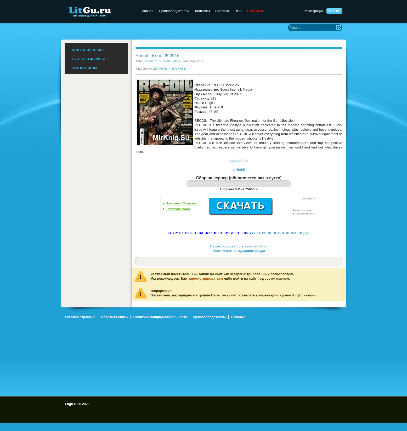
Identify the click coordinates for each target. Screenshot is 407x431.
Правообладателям (174, 11)
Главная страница (80, 317)
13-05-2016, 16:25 (169, 61)
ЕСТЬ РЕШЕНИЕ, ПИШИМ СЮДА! (280, 233)
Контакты (202, 11)
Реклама (238, 317)
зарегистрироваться (205, 278)
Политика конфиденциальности (160, 317)
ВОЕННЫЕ (179, 68)
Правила (222, 11)
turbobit (238, 170)
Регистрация (314, 11)
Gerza (149, 61)
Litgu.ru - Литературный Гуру (99, 11)
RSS (238, 11)
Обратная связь (114, 317)
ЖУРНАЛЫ (160, 68)
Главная (146, 11)
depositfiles (238, 161)
